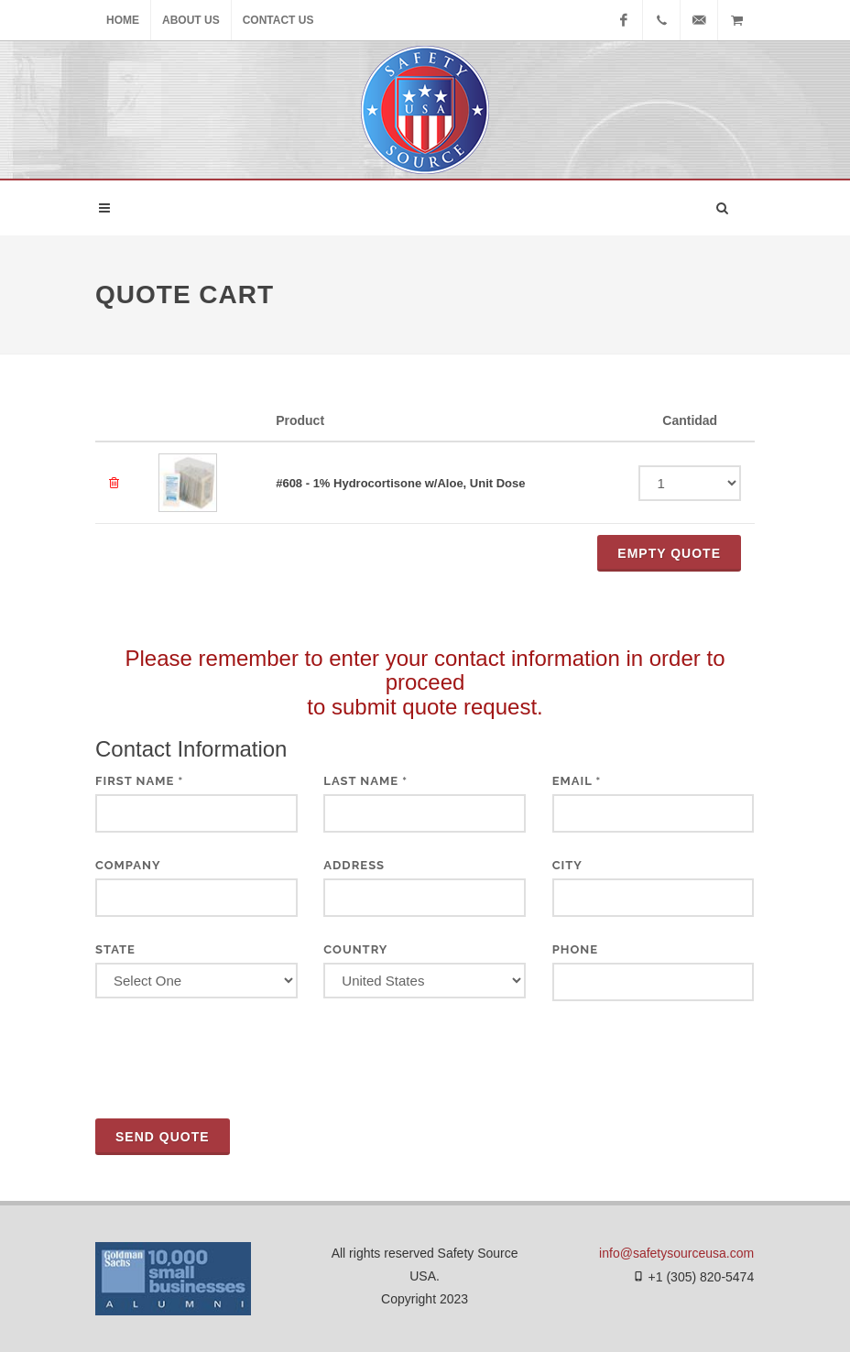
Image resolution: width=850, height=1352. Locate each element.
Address (354, 865)
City (567, 865)
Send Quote (162, 1136)
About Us (191, 20)
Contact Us (278, 20)
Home (122, 20)
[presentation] (234, 1060)
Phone (575, 949)
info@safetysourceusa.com (676, 1253)
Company (128, 865)
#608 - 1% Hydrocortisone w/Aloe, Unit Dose (400, 483)
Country (355, 949)
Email (577, 781)
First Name (139, 781)
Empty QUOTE (669, 553)
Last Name (365, 781)
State (115, 949)
